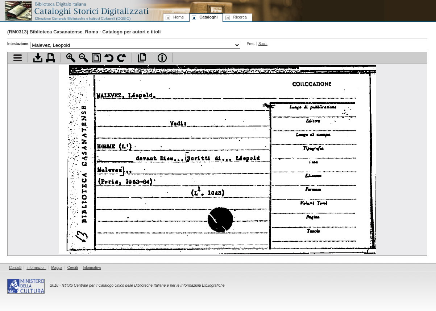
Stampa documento (50, 57)
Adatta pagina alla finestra (96, 57)
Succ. (262, 44)
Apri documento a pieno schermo (141, 57)
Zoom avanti (70, 57)
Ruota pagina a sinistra (108, 57)
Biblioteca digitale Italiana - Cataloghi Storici (76, 10)
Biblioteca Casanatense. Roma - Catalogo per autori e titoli (95, 31)
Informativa (92, 268)
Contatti (15, 268)
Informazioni (36, 268)
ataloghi (208, 17)
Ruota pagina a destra (121, 57)
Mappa (57, 268)
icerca (239, 17)
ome (178, 17)
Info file (162, 57)
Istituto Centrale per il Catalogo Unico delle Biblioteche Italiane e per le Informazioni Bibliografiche (143, 285)
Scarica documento (37, 57)
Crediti (72, 268)
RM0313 (17, 31)
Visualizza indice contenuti (17, 57)
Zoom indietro (83, 57)
